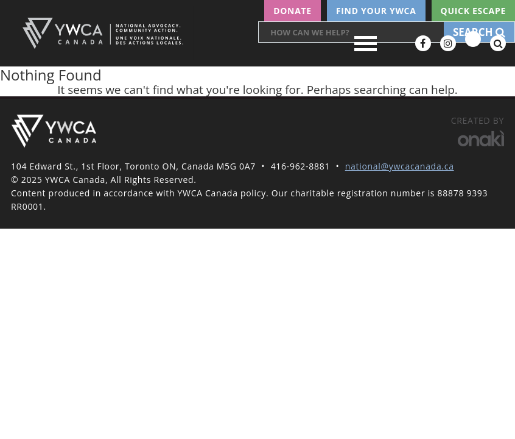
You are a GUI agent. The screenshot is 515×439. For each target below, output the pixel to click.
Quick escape (473, 10)
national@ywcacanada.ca (399, 166)
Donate (292, 10)
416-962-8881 (300, 166)
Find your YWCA (376, 10)
